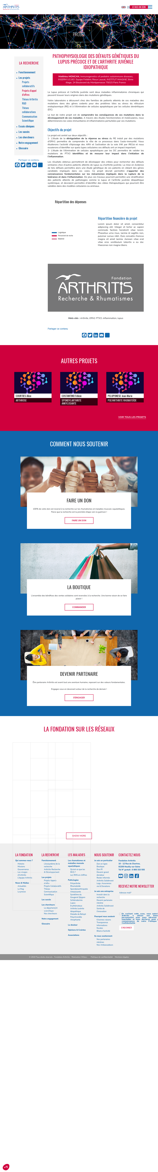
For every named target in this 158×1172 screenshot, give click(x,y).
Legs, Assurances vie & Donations (104, 1079)
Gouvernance (23, 1063)
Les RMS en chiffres (78, 1069)
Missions (21, 1060)
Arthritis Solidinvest (105, 1074)
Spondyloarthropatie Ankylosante (79, 1084)
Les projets (24, 78)
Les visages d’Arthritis (22, 1067)
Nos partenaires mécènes (103, 1134)
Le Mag (21, 1083)
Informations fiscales (102, 1121)
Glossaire (23, 148)
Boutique (100, 1060)
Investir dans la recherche (103, 1090)
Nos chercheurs (50, 1107)
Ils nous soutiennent (103, 1130)
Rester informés (103, 1071)
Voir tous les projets (132, 417)
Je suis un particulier (103, 1054)
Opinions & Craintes (77, 1124)
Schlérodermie (76, 1094)
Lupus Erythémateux (76, 1098)
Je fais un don (139, 7)
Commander (79, 607)
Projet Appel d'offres (84, 20)
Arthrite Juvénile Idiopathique (77, 1104)
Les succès (24, 132)
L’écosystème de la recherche (52, 1059)
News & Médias (22, 1077)
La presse (22, 1085)
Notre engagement (28, 143)
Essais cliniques (26, 126)
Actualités (22, 1080)
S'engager (79, 697)
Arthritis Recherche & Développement (52, 1064)
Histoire (21, 1057)
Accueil (67, 20)
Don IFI (100, 1063)
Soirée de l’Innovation (101, 1104)
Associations (73, 1129)
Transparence (102, 1116)
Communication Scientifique (50, 1087)
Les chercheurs (26, 137)
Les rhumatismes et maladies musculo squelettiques (76, 1057)
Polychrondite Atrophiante (76, 1112)
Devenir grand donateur (103, 1067)
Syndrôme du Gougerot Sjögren (77, 1090)
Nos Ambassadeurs (105, 1139)
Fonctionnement (27, 72)
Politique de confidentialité (102, 1151)
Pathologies (73, 1074)
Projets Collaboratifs (52, 1080)
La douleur (72, 1119)
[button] (6, 1167)
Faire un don (79, 520)
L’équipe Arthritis (25, 1071)
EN (125, 7)
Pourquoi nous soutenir (104, 1110)
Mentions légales (122, 1151)
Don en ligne (102, 1057)
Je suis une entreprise (103, 1085)
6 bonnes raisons (104, 1113)
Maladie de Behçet (78, 1108)
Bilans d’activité (103, 1125)
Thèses (47, 1083)
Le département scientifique (50, 1103)
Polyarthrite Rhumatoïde (75, 1078)
